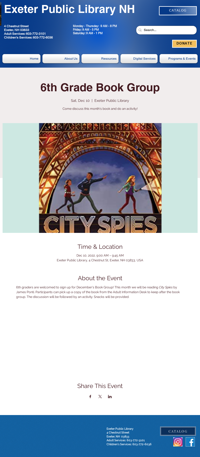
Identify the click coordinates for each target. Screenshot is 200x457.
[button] (139, 58)
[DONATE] (184, 44)
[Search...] (166, 30)
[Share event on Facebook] (90, 396)
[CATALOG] (178, 10)
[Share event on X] (100, 396)
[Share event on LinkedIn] (110, 396)
